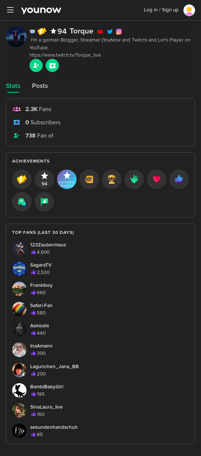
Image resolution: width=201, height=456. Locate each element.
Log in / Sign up (161, 10)
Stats (13, 86)
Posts (40, 86)
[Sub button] (52, 65)
